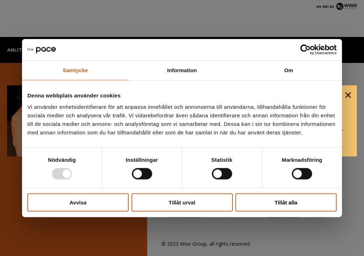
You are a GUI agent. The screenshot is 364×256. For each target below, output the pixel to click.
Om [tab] (288, 70)
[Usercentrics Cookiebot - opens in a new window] (305, 49)
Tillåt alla (286, 202)
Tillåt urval (182, 202)
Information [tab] (182, 70)
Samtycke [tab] (75, 70)
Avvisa (78, 202)
